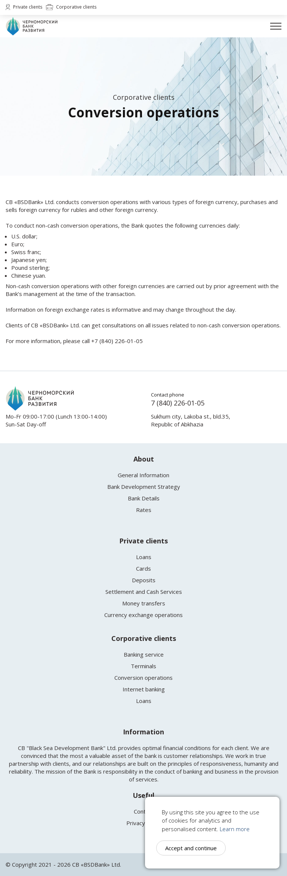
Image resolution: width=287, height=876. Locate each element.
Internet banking (144, 689)
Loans (143, 557)
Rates (143, 509)
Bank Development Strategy (143, 486)
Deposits (143, 580)
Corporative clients (71, 7)
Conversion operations (143, 677)
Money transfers (143, 603)
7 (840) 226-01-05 (177, 402)
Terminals (143, 666)
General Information (143, 475)
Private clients (24, 7)
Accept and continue (191, 848)
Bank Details (144, 498)
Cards (143, 568)
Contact (144, 811)
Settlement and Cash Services (143, 591)
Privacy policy (143, 823)
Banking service (144, 654)
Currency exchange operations (143, 615)
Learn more (235, 829)
